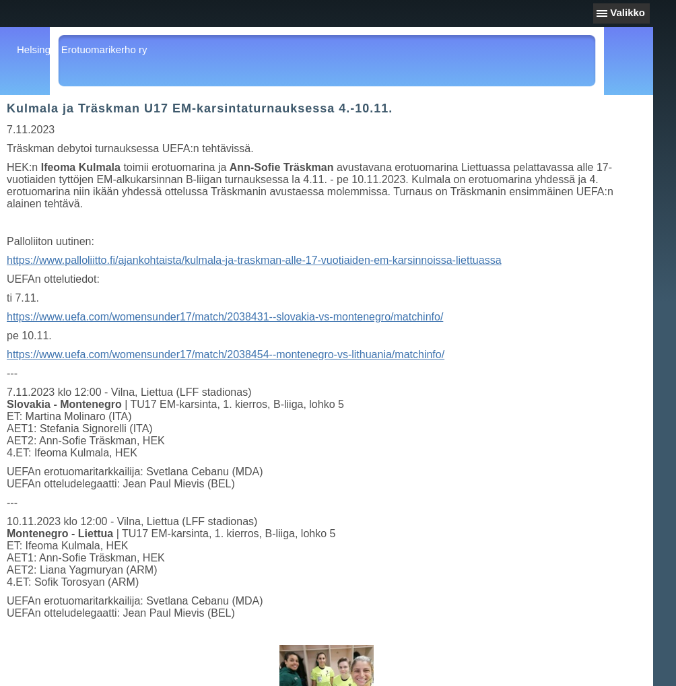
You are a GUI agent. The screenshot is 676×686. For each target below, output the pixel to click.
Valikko (627, 12)
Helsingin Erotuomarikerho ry (82, 49)
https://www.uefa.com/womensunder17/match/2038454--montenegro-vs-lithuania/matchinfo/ (225, 354)
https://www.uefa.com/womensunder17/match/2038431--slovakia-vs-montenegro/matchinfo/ (225, 316)
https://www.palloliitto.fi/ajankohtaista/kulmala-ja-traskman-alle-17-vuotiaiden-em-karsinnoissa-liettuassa (254, 260)
